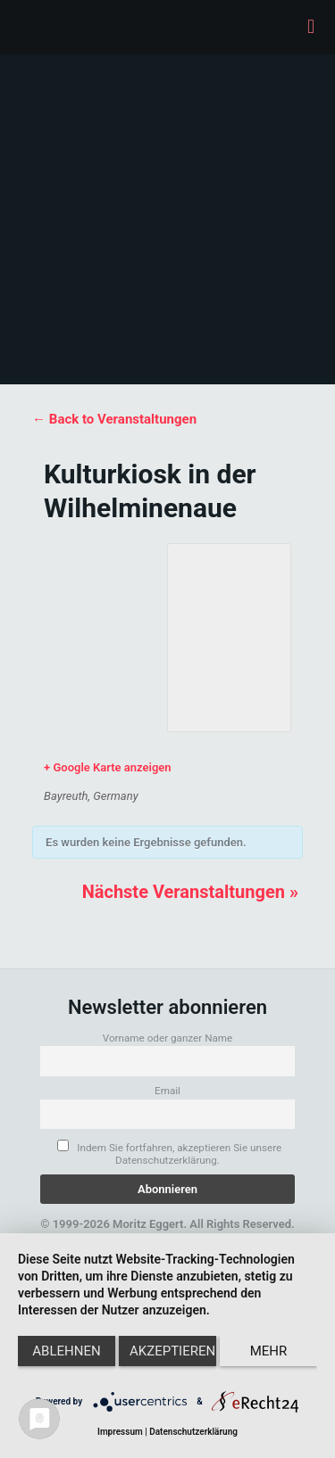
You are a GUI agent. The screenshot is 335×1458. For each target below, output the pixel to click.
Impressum (120, 1432)
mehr (269, 1351)
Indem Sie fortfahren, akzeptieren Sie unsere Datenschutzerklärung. (169, 1153)
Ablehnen (66, 1351)
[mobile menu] (311, 27)
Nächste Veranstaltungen (190, 891)
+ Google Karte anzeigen (108, 767)
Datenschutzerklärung (193, 1432)
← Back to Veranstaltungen (114, 419)
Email (167, 1090)
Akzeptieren (172, 1351)
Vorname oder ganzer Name (168, 1038)
